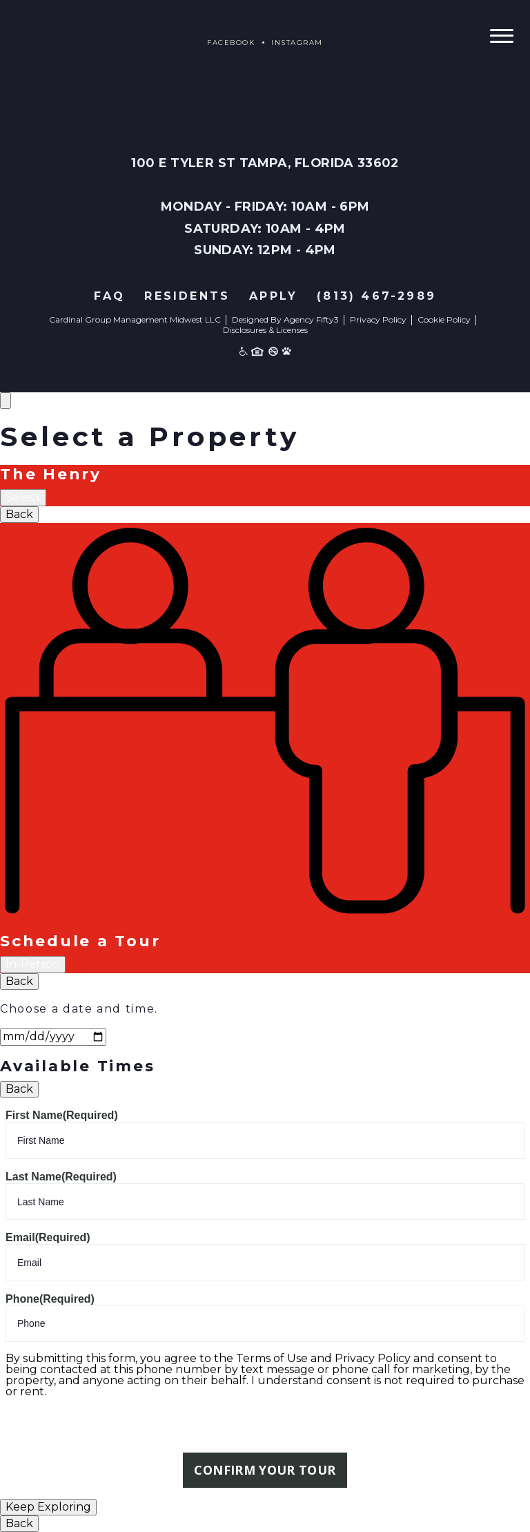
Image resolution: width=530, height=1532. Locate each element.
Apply (273, 296)
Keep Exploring (48, 1506)
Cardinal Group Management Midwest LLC (135, 319)
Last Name (61, 1176)
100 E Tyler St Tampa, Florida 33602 (265, 163)
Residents (187, 296)
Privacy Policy (378, 319)
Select (23, 497)
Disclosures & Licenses (265, 330)
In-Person (33, 963)
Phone (50, 1299)
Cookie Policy (444, 319)
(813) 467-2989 (376, 296)
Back (19, 514)
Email (48, 1237)
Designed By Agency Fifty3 (285, 319)
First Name (62, 1115)
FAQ (110, 296)
